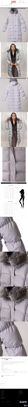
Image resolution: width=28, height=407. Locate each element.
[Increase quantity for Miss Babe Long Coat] (3, 372)
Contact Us (3, 394)
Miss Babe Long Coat (2, 383)
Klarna (2, 395)
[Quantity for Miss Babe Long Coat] (2, 372)
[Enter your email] (23, 395)
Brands (19, 2)
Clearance (23, 2)
